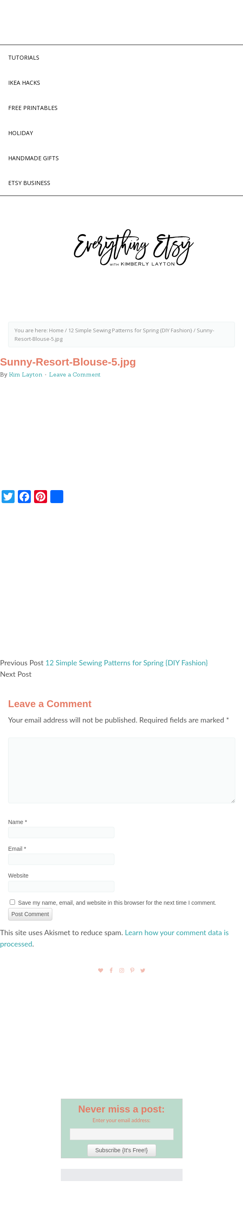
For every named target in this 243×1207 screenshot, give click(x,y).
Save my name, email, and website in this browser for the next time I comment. (117, 902)
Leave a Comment (75, 374)
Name (17, 822)
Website (18, 875)
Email (17, 849)
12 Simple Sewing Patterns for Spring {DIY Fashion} (126, 662)
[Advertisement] (121, 584)
